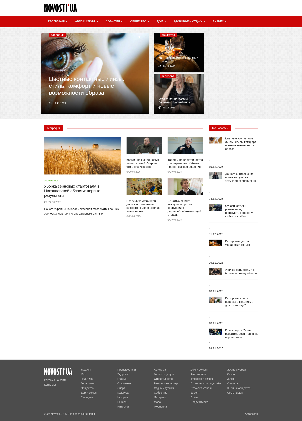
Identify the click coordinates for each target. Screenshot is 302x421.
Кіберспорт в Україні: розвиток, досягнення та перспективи (241, 334)
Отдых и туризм (164, 388)
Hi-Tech (121, 401)
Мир (83, 374)
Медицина (160, 406)
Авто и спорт (86, 21)
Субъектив (160, 392)
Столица (232, 383)
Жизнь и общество (238, 388)
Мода (157, 401)
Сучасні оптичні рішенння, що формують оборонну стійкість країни (239, 211)
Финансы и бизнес (201, 378)
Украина (86, 369)
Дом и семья (88, 392)
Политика (87, 378)
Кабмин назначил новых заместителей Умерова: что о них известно (143, 163)
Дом (161, 21)
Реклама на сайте (55, 380)
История (122, 397)
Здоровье (57, 35)
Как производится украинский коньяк (237, 243)
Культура (122, 392)
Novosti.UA (57, 413)
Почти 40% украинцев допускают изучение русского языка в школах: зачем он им (143, 206)
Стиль (194, 397)
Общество (139, 21)
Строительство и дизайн (205, 383)
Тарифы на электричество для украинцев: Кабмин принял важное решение (185, 163)
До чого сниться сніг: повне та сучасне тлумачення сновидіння (241, 177)
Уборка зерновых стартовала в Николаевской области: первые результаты (72, 191)
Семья (231, 374)
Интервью (160, 397)
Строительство (163, 378)
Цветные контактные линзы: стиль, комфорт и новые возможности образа (86, 86)
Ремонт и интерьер (166, 383)
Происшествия (126, 369)
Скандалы (87, 397)
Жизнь (231, 378)
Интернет (123, 406)
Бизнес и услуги (164, 374)
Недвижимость (199, 401)
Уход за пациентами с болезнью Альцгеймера (174, 100)
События (114, 21)
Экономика (51, 180)
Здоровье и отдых (189, 21)
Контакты (50, 384)
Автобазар (251, 413)
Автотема (160, 369)
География (57, 21)
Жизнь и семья (236, 369)
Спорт (121, 388)
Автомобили (198, 374)
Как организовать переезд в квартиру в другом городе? (239, 302)
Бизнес (219, 21)
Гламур (121, 378)
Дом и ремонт (199, 369)
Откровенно (124, 383)
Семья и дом (235, 392)
